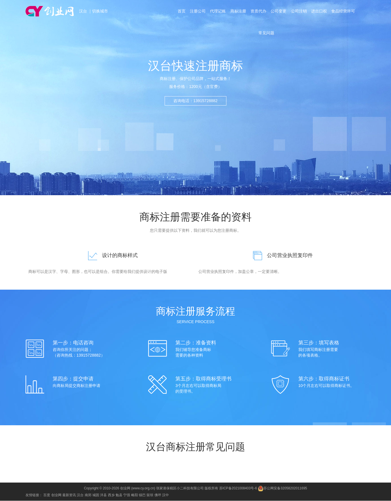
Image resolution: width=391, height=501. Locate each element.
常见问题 (266, 35)
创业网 (56, 495)
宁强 (126, 495)
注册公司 (197, 12)
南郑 (88, 495)
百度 (46, 495)
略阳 (134, 495)
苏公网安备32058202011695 (282, 489)
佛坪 (157, 495)
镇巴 (142, 495)
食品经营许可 (344, 12)
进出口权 (320, 12)
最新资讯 (69, 495)
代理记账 (218, 12)
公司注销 (299, 12)
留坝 (149, 495)
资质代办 (258, 12)
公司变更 (279, 12)
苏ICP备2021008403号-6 (238, 489)
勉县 (119, 495)
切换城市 (100, 11)
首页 (181, 12)
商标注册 (238, 12)
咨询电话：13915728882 (195, 100)
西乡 (111, 495)
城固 (95, 495)
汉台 (83, 11)
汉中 (165, 495)
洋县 (103, 495)
